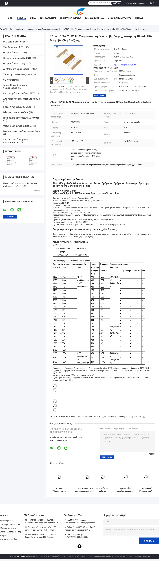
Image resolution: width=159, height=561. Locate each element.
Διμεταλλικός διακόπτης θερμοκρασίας (15, 86)
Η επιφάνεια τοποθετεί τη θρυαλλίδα (21, 118)
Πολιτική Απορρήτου (19, 556)
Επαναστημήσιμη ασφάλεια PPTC (19, 93)
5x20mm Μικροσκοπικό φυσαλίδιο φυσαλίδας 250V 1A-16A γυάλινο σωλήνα (59, 489)
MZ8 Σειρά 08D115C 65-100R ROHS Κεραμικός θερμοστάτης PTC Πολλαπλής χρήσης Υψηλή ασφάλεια (80, 529)
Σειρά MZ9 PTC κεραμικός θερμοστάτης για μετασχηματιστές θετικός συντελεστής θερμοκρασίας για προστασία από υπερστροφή (82, 522)
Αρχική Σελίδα (6, 29)
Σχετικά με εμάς (48, 18)
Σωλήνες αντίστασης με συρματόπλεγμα (75, 417)
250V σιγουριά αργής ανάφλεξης (131, 417)
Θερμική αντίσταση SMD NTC (17, 58)
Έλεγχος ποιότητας (94, 18)
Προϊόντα (21, 18)
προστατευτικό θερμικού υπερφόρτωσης (15, 140)
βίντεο (33, 18)
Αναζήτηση (117, 3)
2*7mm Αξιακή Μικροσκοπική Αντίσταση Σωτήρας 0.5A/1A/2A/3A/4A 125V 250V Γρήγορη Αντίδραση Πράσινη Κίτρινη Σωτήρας (146, 489)
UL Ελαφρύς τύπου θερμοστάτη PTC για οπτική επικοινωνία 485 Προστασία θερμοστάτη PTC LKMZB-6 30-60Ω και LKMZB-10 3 (42, 529)
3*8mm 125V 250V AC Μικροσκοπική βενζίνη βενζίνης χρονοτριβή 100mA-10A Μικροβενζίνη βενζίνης (68, 89)
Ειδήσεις (139, 18)
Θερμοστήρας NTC (12, 52)
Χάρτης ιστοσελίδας (8, 539)
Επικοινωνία (99, 96)
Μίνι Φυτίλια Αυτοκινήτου (15, 112)
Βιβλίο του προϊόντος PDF (125, 64)
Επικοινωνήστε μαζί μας (119, 18)
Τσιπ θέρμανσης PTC (13, 47)
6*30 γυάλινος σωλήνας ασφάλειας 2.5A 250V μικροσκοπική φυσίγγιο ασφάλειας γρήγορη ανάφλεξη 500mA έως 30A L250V (102, 489)
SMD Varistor (9, 80)
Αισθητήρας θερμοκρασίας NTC (18, 69)
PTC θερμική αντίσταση (14, 41)
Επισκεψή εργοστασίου (70, 18)
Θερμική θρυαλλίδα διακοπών (17, 126)
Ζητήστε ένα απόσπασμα (136, 3)
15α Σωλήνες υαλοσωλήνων (104, 417)
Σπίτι (10, 18)
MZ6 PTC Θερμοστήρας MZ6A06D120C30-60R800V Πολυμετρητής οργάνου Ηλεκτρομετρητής (76, 536)
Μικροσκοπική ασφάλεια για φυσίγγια (41, 29)
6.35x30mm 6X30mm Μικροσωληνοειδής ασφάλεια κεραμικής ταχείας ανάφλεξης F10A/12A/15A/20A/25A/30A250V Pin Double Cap (87, 489)
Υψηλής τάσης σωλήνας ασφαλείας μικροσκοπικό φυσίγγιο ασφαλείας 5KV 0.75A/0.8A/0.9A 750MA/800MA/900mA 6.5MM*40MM (126, 489)
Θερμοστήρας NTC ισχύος (15, 63)
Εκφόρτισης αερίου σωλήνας (17, 107)
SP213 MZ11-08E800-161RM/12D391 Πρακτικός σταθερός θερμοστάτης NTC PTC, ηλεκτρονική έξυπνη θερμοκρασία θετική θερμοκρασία (42, 522)
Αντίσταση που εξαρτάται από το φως (21, 99)
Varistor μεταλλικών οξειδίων (17, 74)
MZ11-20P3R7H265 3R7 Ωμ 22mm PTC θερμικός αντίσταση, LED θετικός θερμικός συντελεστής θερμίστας (41, 536)
